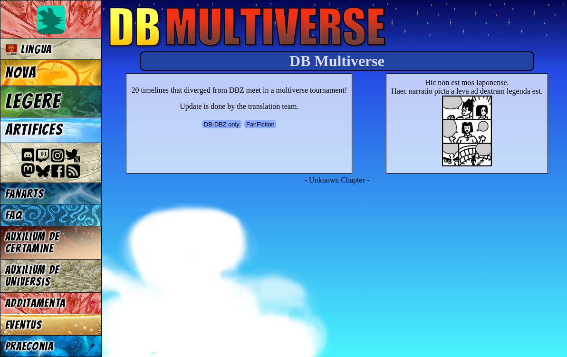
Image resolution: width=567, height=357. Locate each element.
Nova (21, 73)
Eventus (23, 325)
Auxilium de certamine (32, 242)
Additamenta (35, 303)
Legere (33, 101)
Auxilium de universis (32, 276)
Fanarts (24, 194)
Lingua (28, 49)
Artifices (34, 130)
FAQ (13, 215)
